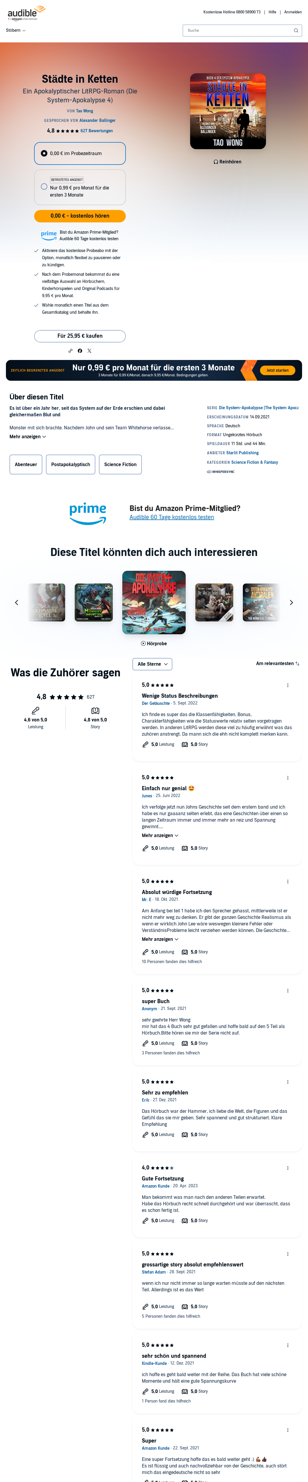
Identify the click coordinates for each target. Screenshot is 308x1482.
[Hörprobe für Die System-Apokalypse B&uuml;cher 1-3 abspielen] (154, 644)
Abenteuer (26, 465)
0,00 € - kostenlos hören (80, 216)
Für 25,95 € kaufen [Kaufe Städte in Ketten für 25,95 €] (79, 336)
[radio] (80, 153)
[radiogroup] (80, 173)
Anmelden (293, 12)
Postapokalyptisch (70, 465)
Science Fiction (120, 465)
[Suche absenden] (296, 30)
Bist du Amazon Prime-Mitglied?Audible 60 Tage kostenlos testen (89, 235)
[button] (70, 350)
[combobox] (242, 30)
